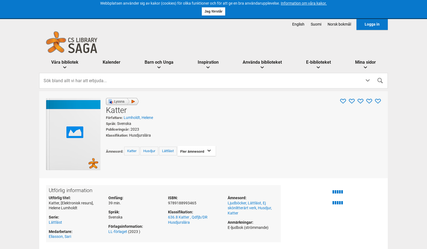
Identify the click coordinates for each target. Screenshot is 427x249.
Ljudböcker (237, 203)
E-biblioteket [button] (318, 62)
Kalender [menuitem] (111, 62)
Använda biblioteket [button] (262, 62)
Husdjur (149, 151)
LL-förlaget (118, 231)
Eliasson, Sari (60, 236)
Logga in (372, 24)
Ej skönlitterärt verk (247, 206)
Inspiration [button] (208, 62)
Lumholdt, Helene (138, 117)
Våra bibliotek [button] (64, 62)
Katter (131, 151)
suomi (316, 24)
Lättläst (168, 151)
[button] (122, 101)
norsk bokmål (339, 24)
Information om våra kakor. (304, 3)
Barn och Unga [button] (159, 62)
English (298, 24)
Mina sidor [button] (365, 62)
